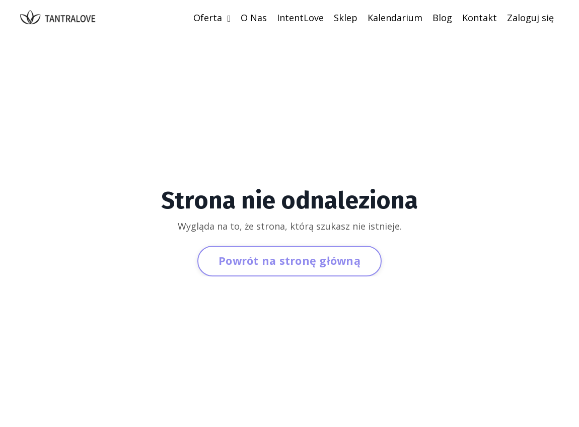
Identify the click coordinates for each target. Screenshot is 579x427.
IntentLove (300, 18)
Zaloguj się (530, 18)
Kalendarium (395, 18)
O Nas (254, 18)
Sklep (345, 18)
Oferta (212, 18)
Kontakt (479, 18)
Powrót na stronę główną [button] (289, 260)
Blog (442, 18)
